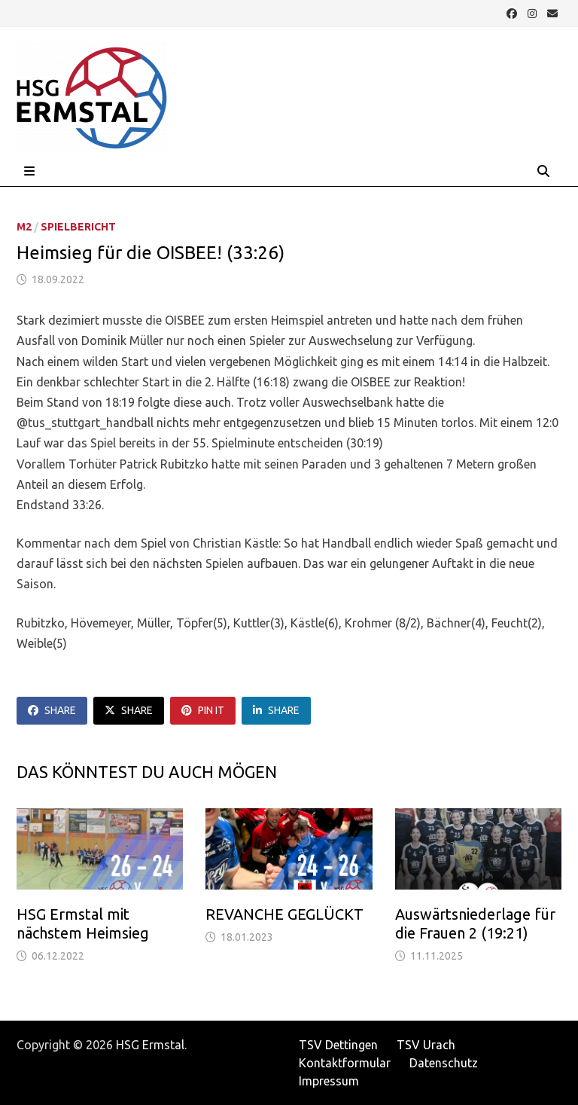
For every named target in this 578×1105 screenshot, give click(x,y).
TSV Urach (426, 1045)
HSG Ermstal (150, 1045)
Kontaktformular (345, 1063)
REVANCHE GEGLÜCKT (284, 914)
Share (52, 710)
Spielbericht (78, 227)
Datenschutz (443, 1063)
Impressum (329, 1081)
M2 (24, 227)
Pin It (202, 710)
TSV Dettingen (338, 1045)
